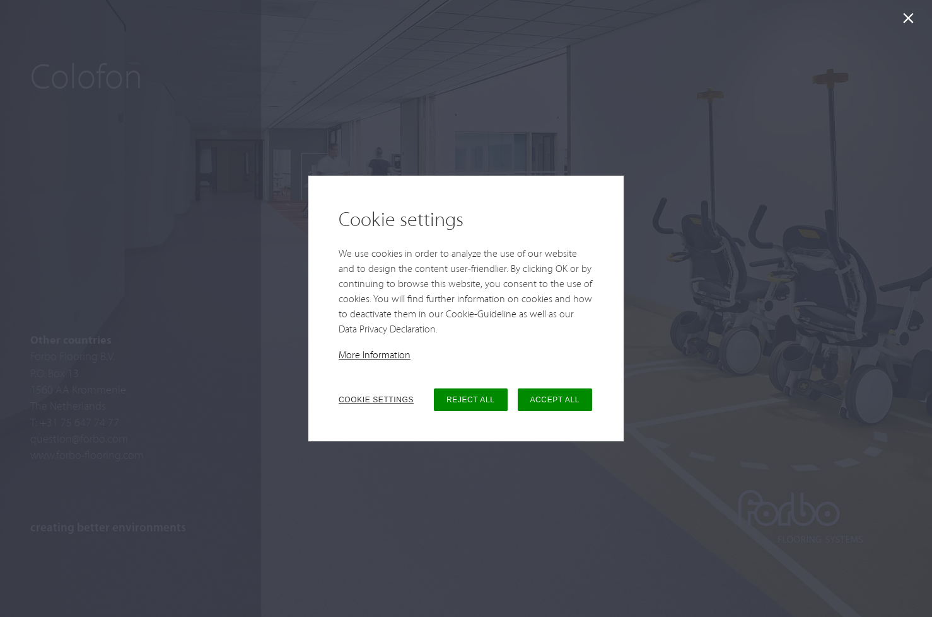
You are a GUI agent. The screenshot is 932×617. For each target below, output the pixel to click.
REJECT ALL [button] (470, 399)
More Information (375, 356)
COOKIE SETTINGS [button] (376, 400)
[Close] (910, 21)
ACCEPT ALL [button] (555, 399)
